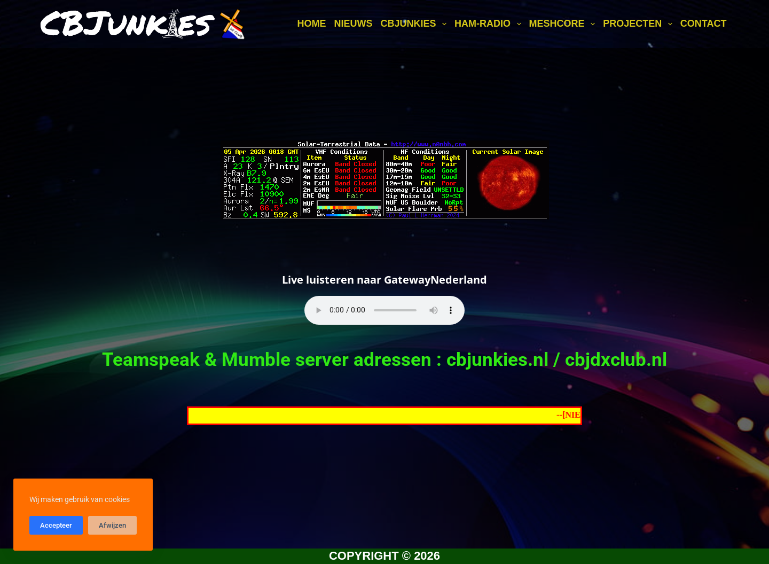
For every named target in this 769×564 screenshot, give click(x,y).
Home (311, 23)
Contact (703, 23)
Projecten (639, 24)
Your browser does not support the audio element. (384, 310)
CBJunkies (415, 24)
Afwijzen (112, 525)
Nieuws (353, 23)
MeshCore (564, 24)
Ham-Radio (489, 24)
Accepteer (56, 525)
